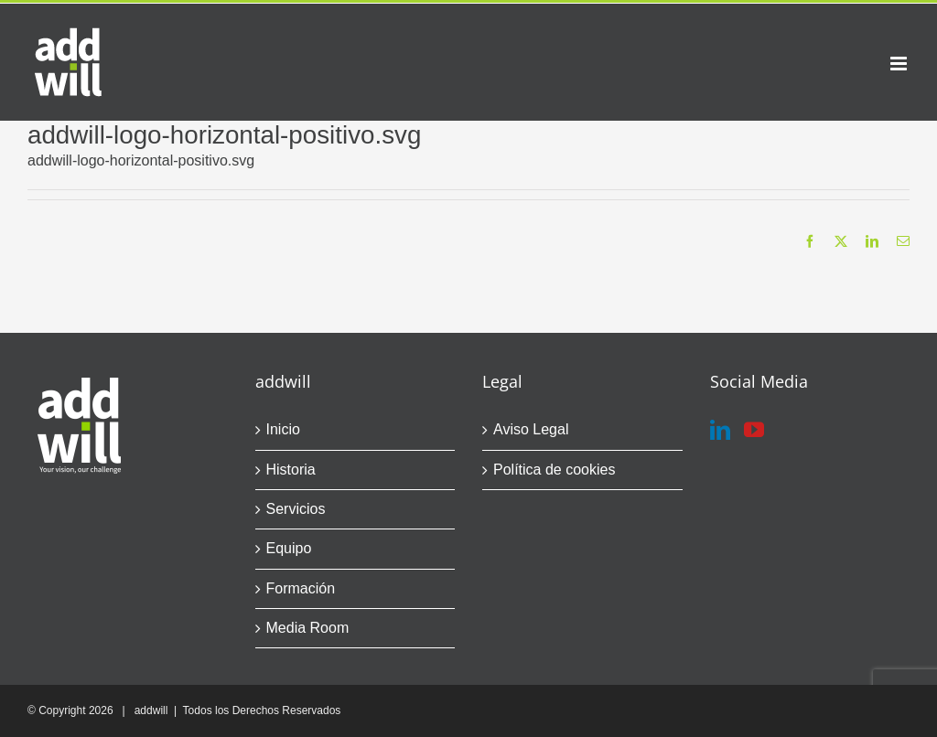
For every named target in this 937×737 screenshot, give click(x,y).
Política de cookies (554, 469)
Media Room (308, 628)
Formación (301, 588)
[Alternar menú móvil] (900, 63)
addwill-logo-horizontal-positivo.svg (140, 160)
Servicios (296, 509)
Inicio (283, 429)
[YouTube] (754, 430)
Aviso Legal (530, 429)
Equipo (289, 548)
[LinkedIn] (720, 430)
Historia (291, 469)
